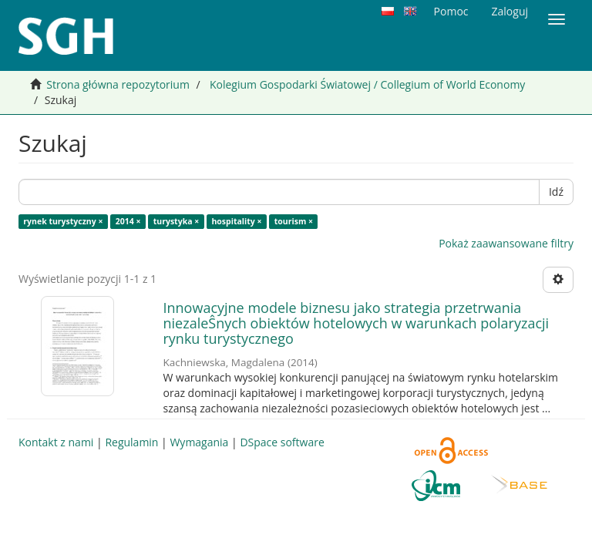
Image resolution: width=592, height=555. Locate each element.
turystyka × (176, 221)
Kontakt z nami (55, 442)
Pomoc (451, 11)
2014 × (128, 221)
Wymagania (199, 442)
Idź (556, 191)
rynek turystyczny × (63, 221)
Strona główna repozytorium (118, 84)
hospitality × (236, 221)
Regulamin (131, 442)
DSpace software (282, 442)
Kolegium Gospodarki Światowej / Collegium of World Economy (367, 84)
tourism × (293, 221)
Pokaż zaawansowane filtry (506, 243)
